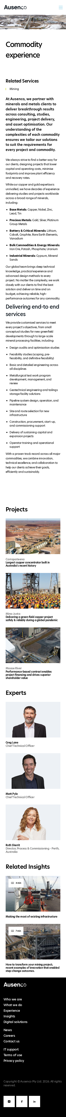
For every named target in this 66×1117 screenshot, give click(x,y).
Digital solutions (15, 1022)
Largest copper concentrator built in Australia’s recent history (28, 564)
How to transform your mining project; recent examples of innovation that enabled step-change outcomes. (32, 968)
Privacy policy (14, 1060)
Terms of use (13, 1055)
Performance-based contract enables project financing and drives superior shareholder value (29, 675)
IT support (11, 1049)
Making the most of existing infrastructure (31, 916)
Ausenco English (15, 9)
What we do (13, 1005)
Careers (9, 1035)
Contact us (12, 1041)
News (8, 1030)
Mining (14, 89)
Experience (12, 1010)
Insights (9, 1016)
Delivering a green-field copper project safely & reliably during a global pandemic (32, 618)
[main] (33, 496)
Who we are (13, 999)
